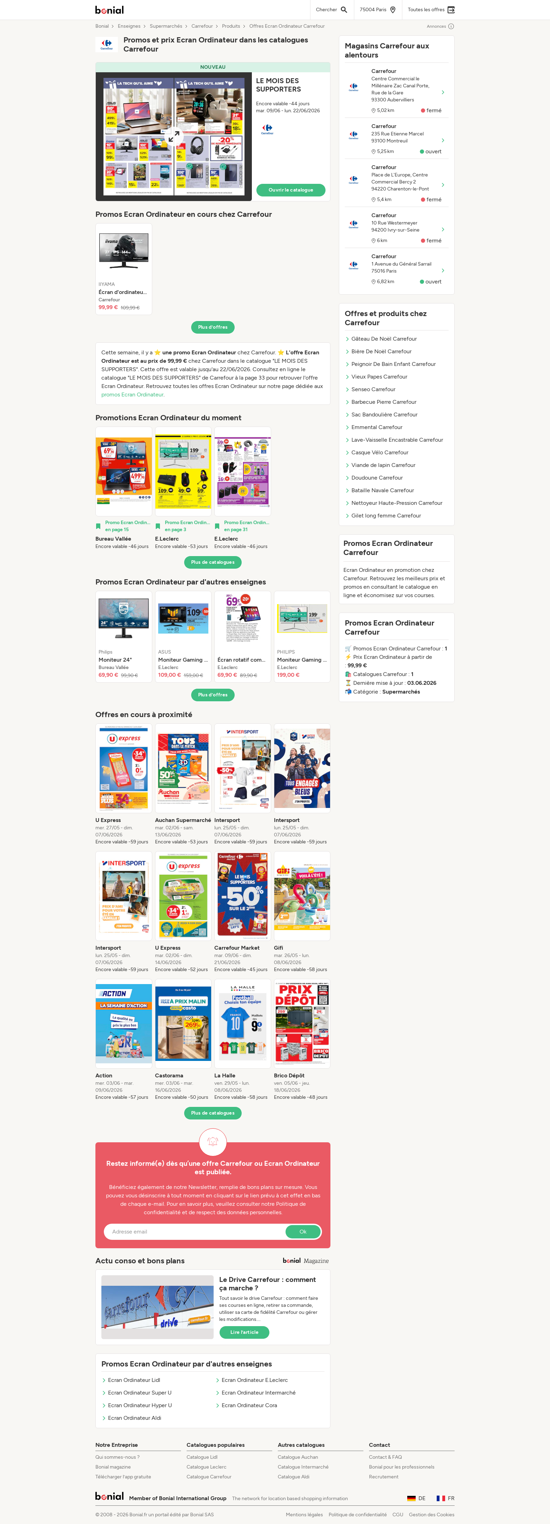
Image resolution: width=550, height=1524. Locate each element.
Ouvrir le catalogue (291, 190)
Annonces (441, 26)
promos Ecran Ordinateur (132, 394)
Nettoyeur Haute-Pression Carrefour (393, 503)
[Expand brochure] (174, 136)
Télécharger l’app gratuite (123, 1477)
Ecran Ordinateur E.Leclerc (251, 1380)
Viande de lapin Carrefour (380, 465)
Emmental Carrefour (373, 427)
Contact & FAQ (385, 1457)
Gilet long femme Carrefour (383, 515)
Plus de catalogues (213, 562)
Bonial (102, 26)
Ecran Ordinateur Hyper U (136, 1405)
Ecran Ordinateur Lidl (130, 1380)
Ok (303, 1231)
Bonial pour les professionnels (402, 1467)
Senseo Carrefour (370, 389)
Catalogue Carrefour (209, 1477)
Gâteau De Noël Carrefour (381, 338)
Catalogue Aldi (293, 1477)
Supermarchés (166, 26)
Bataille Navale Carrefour (379, 490)
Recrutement (383, 1477)
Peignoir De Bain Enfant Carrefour (390, 364)
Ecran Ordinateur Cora (246, 1405)
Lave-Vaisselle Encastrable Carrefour (394, 439)
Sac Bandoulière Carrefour (381, 414)
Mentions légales (304, 1515)
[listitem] (123, 269)
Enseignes (129, 26)
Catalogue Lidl (202, 1457)
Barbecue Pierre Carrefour (380, 402)
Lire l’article (244, 1332)
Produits (231, 26)
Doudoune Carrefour (374, 477)
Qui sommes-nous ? (117, 1457)
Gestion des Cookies (432, 1515)
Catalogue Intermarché (303, 1467)
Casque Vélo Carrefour (376, 452)
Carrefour (202, 26)
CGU (398, 1515)
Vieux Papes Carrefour (376, 376)
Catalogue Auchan (298, 1457)
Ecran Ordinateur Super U (136, 1392)
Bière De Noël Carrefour (378, 351)
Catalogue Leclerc (207, 1467)
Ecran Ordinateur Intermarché (255, 1392)
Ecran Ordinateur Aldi (131, 1418)
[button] (212, 131)
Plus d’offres (213, 327)
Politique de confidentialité (358, 1515)
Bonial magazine (113, 1467)
